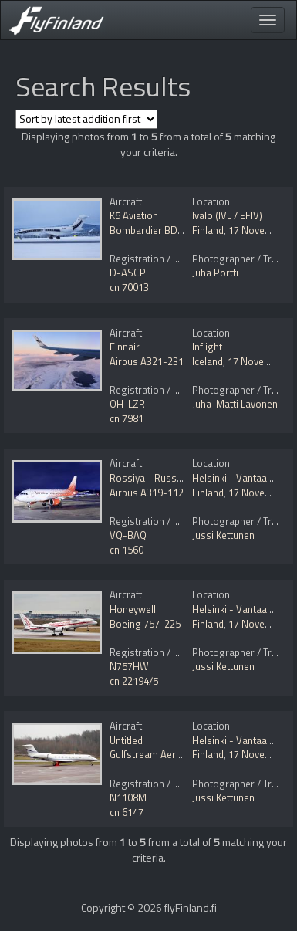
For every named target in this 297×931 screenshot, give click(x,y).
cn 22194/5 (134, 681)
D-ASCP (128, 272)
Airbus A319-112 (147, 492)
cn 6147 (126, 812)
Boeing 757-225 (145, 623)
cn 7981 (126, 418)
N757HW (129, 666)
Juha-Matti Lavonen (235, 403)
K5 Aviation (134, 215)
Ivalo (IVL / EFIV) (227, 215)
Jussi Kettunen (223, 535)
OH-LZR (127, 403)
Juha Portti (215, 272)
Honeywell (133, 609)
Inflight (207, 346)
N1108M (128, 797)
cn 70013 (129, 287)
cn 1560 (126, 549)
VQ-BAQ (128, 535)
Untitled (126, 740)
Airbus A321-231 (147, 361)
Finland (208, 230)
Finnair (125, 346)
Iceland (207, 361)
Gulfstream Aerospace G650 (171, 754)
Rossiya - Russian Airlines (167, 478)
